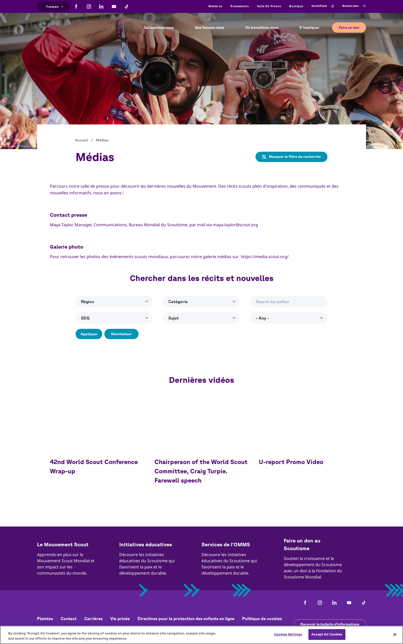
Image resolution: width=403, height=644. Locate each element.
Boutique (296, 6)
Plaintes (45, 618)
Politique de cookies (262, 618)
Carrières (93, 618)
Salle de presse (269, 6)
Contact (69, 618)
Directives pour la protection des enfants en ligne (186, 618)
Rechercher (354, 6)
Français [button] (54, 6)
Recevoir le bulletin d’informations (329, 624)
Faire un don (349, 27)
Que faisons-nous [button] (209, 27)
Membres (215, 6)
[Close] (394, 634)
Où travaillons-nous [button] (261, 27)
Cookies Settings (288, 634)
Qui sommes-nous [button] (159, 27)
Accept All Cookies (326, 634)
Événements (240, 6)
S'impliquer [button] (309, 27)
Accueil (81, 140)
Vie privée (120, 618)
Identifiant (323, 6)
